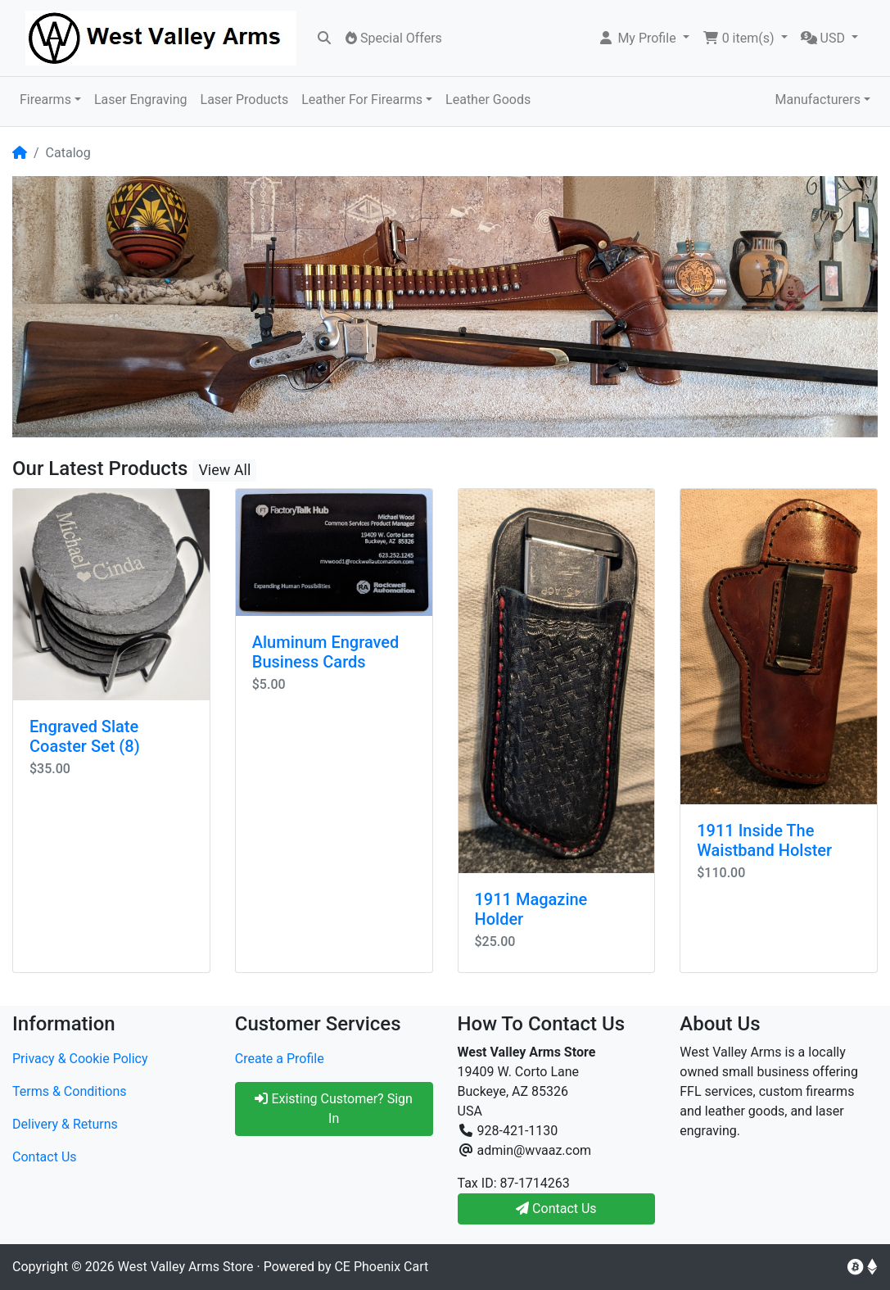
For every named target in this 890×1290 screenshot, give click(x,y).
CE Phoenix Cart (381, 1266)
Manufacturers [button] (817, 99)
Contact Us (44, 1157)
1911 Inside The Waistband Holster (764, 840)
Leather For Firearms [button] (361, 99)
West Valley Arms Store (186, 1266)
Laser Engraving (140, 99)
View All (224, 469)
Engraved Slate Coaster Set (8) (84, 736)
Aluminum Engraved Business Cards (326, 652)
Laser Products (245, 99)
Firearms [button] (45, 99)
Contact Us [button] (556, 1208)
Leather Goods (488, 99)
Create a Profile (279, 1058)
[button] (643, 38)
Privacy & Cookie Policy (80, 1058)
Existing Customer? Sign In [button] (333, 1108)
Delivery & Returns (65, 1124)
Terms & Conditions (69, 1091)
